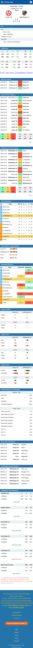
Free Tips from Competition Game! (16, 73)
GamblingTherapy (16, 615)
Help (16, 629)
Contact (16, 641)
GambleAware (16, 612)
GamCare (16, 618)
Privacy (16, 632)
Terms (16, 635)
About (16, 638)
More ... (31, 142)
